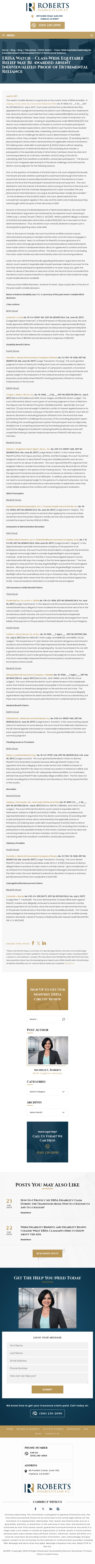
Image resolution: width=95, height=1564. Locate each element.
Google (58, 1508)
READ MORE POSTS (47, 1253)
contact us (69, 963)
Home (10, 1429)
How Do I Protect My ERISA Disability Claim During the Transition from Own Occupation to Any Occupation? (55, 1204)
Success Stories (53, 1429)
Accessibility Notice (60, 1551)
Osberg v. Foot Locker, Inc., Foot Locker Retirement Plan (31, 103)
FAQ (86, 1429)
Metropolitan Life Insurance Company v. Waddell (29, 674)
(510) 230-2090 (50, 25)
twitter (39, 943)
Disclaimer (77, 1551)
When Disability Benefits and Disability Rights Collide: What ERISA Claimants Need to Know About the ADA (53, 1231)
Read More (26, 1212)
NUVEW (6, 1551)
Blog (38, 1434)
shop (44, 943)
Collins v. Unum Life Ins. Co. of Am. (22, 634)
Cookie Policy (51, 1554)
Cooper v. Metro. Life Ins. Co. (20, 394)
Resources (74, 1429)
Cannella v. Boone (15, 896)
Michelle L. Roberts (47, 1070)
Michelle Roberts (28, 1429)
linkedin (51, 1508)
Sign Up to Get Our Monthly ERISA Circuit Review (47, 994)
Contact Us (52, 1434)
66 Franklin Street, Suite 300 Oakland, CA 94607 (49, 17)
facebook (33, 943)
